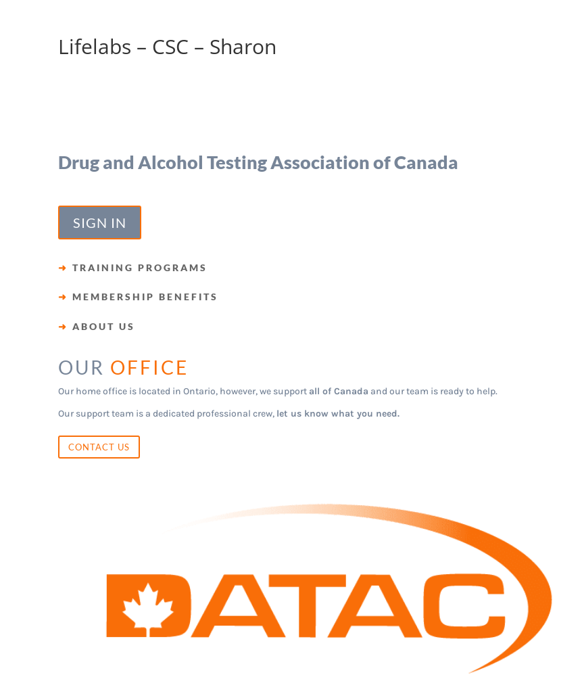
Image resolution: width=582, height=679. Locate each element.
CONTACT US (99, 447)
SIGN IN (99, 222)
